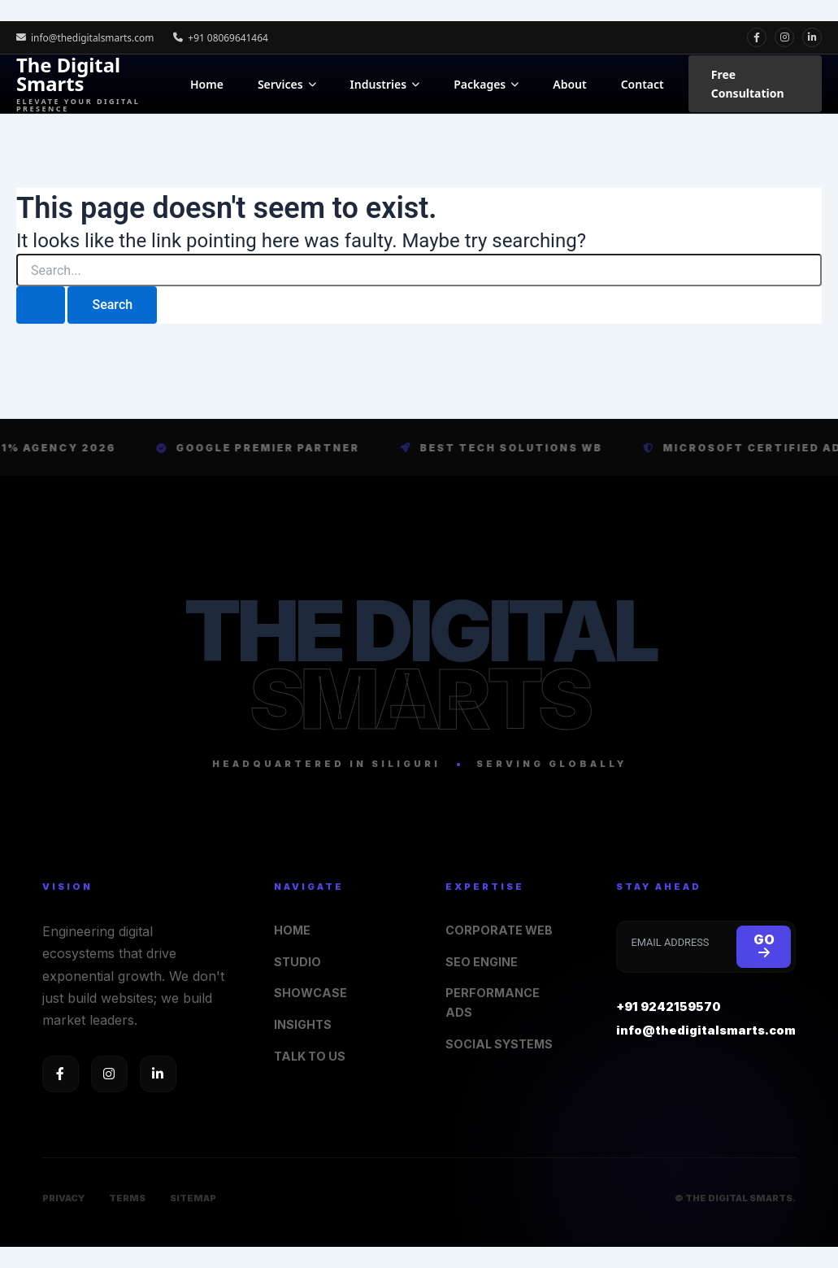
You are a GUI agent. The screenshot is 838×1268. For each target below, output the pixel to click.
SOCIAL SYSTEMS (499, 1044)
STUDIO (298, 962)
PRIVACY (63, 1198)
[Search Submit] (40, 305)
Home (207, 84)
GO (764, 946)
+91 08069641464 (222, 37)
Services (287, 84)
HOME (292, 930)
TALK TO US (310, 1056)
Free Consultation (747, 84)
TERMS (127, 1198)
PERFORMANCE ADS (492, 1003)
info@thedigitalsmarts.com (85, 37)
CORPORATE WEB (499, 930)
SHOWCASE (310, 993)
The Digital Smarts (95, 83)
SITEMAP (193, 1198)
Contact (642, 84)
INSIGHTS (303, 1024)
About (569, 84)
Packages (486, 84)
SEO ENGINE (481, 962)
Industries (385, 84)
